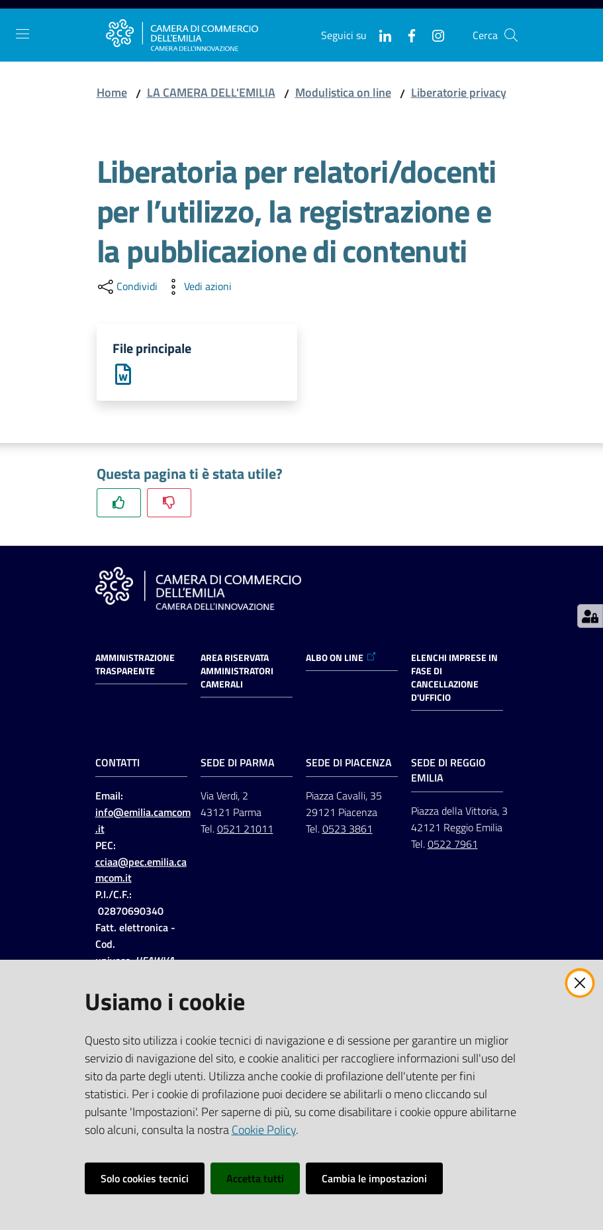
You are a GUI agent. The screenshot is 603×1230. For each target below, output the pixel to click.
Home (112, 92)
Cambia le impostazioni (374, 1178)
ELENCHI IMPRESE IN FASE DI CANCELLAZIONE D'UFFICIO (454, 678)
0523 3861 (347, 829)
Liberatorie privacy (458, 92)
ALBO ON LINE (341, 658)
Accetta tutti (255, 1178)
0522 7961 (453, 844)
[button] (511, 35)
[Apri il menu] (22, 34)
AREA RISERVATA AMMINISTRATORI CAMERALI (237, 672)
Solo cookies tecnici (145, 1178)
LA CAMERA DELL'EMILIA (211, 92)
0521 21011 (245, 829)
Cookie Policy (264, 1130)
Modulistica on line (343, 92)
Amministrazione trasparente (135, 665)
